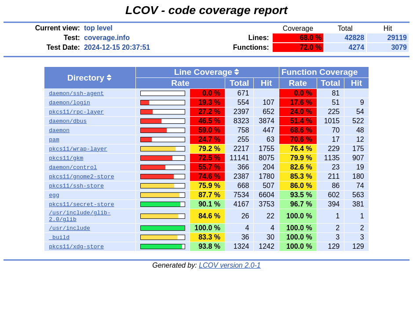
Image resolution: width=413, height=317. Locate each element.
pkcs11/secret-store (81, 204)
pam (54, 140)
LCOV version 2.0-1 (230, 268)
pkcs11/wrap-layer (78, 149)
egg (54, 195)
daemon (59, 130)
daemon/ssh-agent (76, 93)
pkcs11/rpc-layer (76, 112)
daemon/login (69, 103)
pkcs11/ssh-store (76, 186)
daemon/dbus (68, 121)
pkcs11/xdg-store (76, 249)
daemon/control (73, 167)
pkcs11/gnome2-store (81, 177)
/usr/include (69, 231)
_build (59, 240)
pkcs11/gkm (66, 158)
